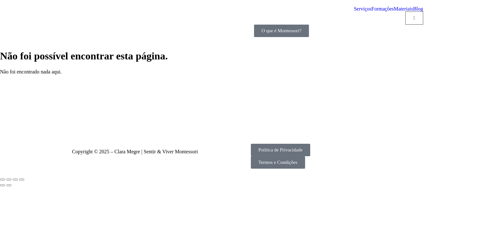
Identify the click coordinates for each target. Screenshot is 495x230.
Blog (418, 9)
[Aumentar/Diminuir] (2, 179)
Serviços (362, 9)
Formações (382, 9)
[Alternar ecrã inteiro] (8, 179)
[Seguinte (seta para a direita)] (8, 185)
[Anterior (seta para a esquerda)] (2, 185)
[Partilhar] (15, 179)
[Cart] (414, 18)
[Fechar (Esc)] (21, 179)
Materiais (403, 9)
